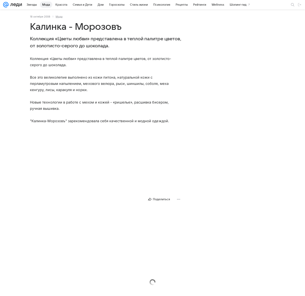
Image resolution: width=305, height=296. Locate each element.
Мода (59, 16)
